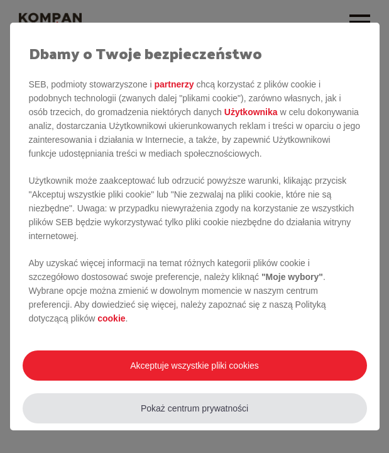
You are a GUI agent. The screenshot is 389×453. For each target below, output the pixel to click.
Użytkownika (251, 112)
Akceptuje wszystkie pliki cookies (194, 366)
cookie (111, 318)
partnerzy (174, 84)
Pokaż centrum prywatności (194, 408)
